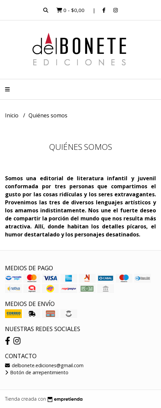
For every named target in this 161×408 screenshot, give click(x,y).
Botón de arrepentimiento (36, 372)
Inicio (12, 115)
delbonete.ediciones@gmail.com (44, 365)
